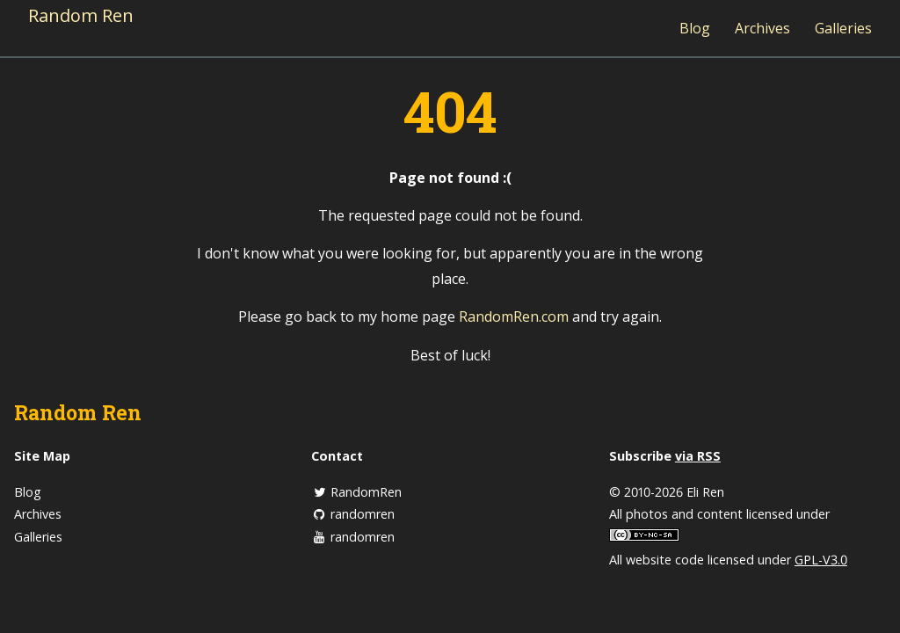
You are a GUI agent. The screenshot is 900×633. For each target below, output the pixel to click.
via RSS (698, 455)
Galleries (843, 28)
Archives (762, 28)
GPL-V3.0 (821, 559)
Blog (694, 28)
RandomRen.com (514, 316)
